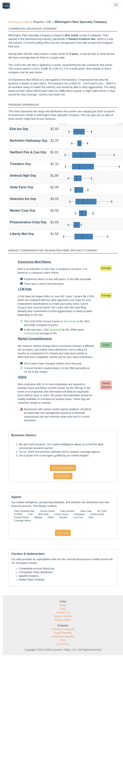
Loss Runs (63, 643)
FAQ (62, 608)
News (63, 605)
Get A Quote (63, 476)
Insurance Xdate (19, 21)
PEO (63, 640)
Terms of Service (62, 616)
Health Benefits (63, 632)
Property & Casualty (62, 629)
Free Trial (62, 532)
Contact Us (62, 612)
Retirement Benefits (62, 636)
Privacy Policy (63, 619)
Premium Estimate (62, 467)
